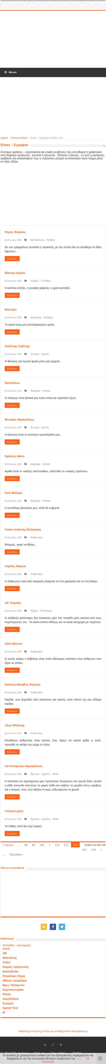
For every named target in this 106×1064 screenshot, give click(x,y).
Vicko (6, 962)
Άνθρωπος (36, 537)
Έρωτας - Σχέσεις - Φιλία (44, 773)
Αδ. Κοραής (13, 602)
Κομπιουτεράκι (13, 989)
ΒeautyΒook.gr (80, 1031)
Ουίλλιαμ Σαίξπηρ (17, 346)
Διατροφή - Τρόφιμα (41, 317)
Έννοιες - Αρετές (39, 354)
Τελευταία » (16, 854)
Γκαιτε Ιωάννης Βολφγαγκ (23, 529)
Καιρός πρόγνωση (16, 966)
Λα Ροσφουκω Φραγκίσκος (24, 766)
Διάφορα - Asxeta (40, 390)
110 (57, 845)
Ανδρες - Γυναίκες (40, 280)
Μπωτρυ (11, 309)
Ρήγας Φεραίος (15, 232)
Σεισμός (8, 1003)
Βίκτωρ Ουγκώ (15, 272)
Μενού (10, 72)
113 (84, 849)
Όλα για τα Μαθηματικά (57, 1031)
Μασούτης (10, 957)
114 (93, 849)
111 (66, 845)
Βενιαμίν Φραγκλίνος (19, 419)
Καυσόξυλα (10, 971)
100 (42, 845)
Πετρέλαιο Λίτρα (14, 976)
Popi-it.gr (38, 1031)
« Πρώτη (8, 845)
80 (26, 845)
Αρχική (4, 138)
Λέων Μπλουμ (15, 725)
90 (33, 845)
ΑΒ (5, 953)
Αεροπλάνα (11, 998)
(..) (79, 1058)
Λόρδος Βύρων (15, 566)
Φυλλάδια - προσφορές (17, 945)
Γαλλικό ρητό (14, 811)
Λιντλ (6, 948)
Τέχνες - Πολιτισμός (41, 610)
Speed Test (10, 1008)
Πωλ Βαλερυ (13, 492)
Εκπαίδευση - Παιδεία (42, 239)
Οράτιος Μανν (15, 456)
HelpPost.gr (24, 1031)
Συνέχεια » (12, 258)
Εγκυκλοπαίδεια (19, 138)
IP (4, 1012)
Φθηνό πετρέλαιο (15, 980)
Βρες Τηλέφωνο (14, 985)
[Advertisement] (53, 39)
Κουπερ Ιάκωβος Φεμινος (23, 684)
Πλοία (7, 994)
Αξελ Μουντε (13, 643)
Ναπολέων (12, 382)
